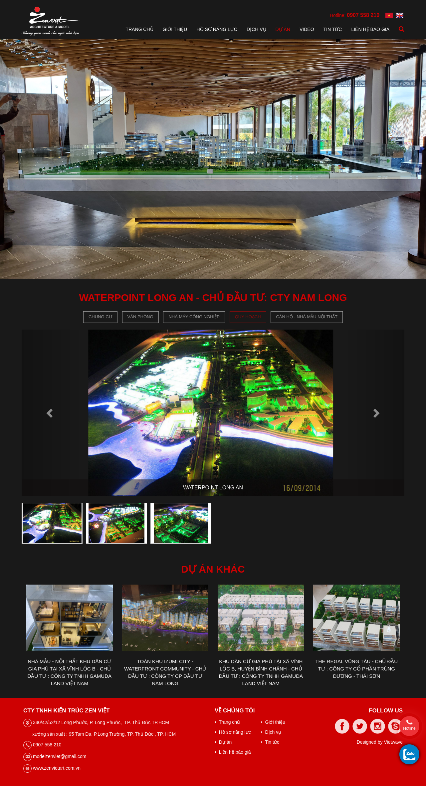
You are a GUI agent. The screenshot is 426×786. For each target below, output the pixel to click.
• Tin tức (270, 742)
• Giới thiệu (273, 722)
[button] (50, 413)
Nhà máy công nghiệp (193, 316)
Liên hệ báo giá (370, 29)
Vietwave (393, 742)
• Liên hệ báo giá (233, 752)
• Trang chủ (227, 722)
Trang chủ (139, 29)
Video (307, 29)
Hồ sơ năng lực (216, 29)
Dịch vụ (256, 29)
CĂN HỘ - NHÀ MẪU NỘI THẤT (306, 316)
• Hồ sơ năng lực (233, 732)
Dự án (283, 29)
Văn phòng (140, 316)
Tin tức (332, 29)
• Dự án (223, 742)
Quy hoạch (248, 316)
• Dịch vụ (271, 732)
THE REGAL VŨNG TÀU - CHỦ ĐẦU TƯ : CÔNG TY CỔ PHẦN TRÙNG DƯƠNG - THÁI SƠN (356, 668)
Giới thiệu (175, 29)
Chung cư (100, 316)
